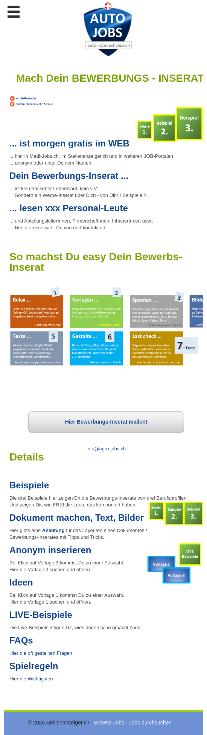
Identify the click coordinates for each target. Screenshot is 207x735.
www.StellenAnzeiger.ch (108, 30)
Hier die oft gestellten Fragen (40, 653)
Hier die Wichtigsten (31, 679)
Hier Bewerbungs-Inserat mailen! (106, 426)
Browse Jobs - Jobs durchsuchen (133, 723)
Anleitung (53, 530)
